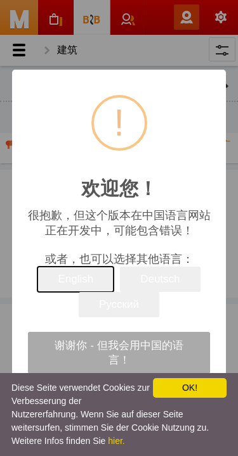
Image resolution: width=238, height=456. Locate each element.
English (75, 279)
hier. (116, 441)
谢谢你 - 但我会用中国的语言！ (119, 352)
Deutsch (160, 279)
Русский (119, 304)
